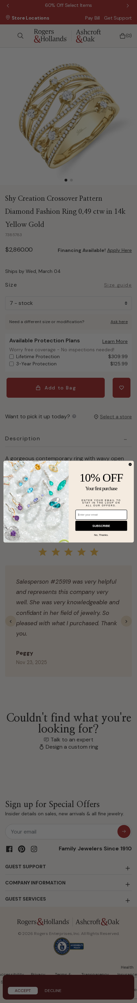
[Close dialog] (130, 464)
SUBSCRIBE (101, 525)
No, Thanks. (101, 534)
